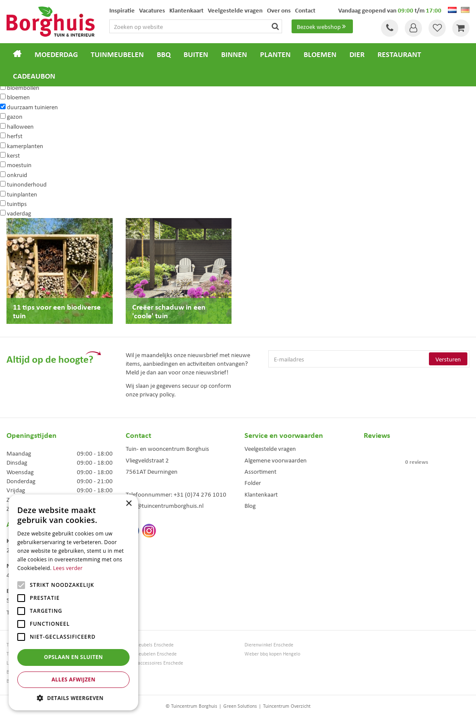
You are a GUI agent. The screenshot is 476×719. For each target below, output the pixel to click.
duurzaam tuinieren (32, 106)
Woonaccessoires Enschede (154, 662)
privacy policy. (158, 394)
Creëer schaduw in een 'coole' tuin (169, 310)
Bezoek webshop (322, 26)
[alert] (73, 602)
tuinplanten (22, 194)
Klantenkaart (261, 494)
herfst (14, 135)
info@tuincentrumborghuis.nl (164, 505)
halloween (20, 126)
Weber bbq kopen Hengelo (272, 653)
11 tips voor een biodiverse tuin (57, 310)
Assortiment (260, 471)
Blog (250, 505)
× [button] (128, 503)
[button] (73, 698)
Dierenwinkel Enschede (268, 644)
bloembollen (23, 87)
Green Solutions (240, 706)
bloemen (18, 96)
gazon (14, 116)
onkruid (17, 174)
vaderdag (19, 213)
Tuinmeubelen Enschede (151, 653)
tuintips (17, 203)
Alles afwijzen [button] (73, 679)
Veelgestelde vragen (270, 448)
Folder (252, 482)
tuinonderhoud (27, 184)
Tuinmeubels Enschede (150, 644)
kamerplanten (25, 145)
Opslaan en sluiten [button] (73, 657)
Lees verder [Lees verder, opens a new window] (68, 568)
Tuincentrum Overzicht (287, 706)
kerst (13, 155)
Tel (389, 28)
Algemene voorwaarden (275, 460)
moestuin (19, 164)
